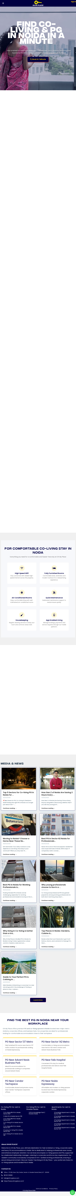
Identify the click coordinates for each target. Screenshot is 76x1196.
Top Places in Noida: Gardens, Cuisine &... (55, 936)
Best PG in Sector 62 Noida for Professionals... (55, 844)
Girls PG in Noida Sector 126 (13, 1121)
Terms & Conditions (42, 1193)
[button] (38, 59)
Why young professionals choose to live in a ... (53, 890)
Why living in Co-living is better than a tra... (18, 936)
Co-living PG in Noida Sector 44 (13, 1127)
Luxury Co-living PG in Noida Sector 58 (13, 1135)
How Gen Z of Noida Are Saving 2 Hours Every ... (57, 798)
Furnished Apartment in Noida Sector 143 (64, 1125)
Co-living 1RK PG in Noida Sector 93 (12, 1131)
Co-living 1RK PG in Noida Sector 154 (12, 1117)
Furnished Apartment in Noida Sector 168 (64, 1117)
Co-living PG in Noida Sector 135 (13, 1139)
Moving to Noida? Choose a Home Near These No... (16, 844)
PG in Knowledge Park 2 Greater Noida (37, 1117)
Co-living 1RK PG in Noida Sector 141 (12, 1123)
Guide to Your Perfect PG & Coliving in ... (16, 982)
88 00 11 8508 (8, 1180)
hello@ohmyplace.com (11, 1183)
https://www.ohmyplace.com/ (14, 1186)
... (14, 809)
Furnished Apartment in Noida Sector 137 (64, 1121)
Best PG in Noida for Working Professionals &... (16, 890)
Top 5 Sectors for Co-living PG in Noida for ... (18, 798)
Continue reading (9, 812)
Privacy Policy (53, 1193)
